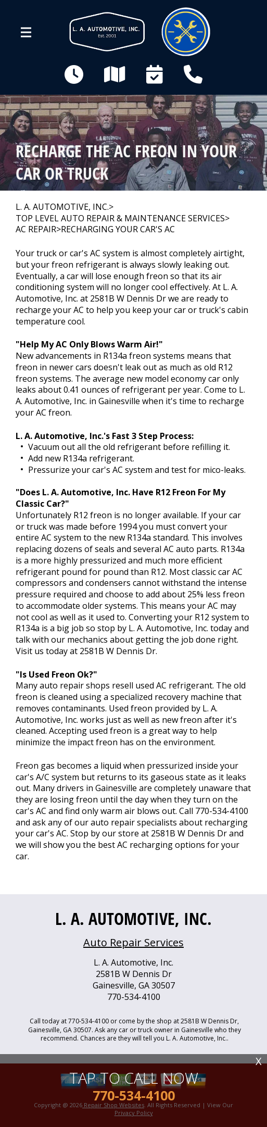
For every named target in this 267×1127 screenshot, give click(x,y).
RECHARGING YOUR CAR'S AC (118, 229)
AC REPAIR (36, 229)
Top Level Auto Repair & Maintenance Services (120, 218)
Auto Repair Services (133, 942)
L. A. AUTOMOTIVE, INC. (62, 207)
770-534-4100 (221, 811)
